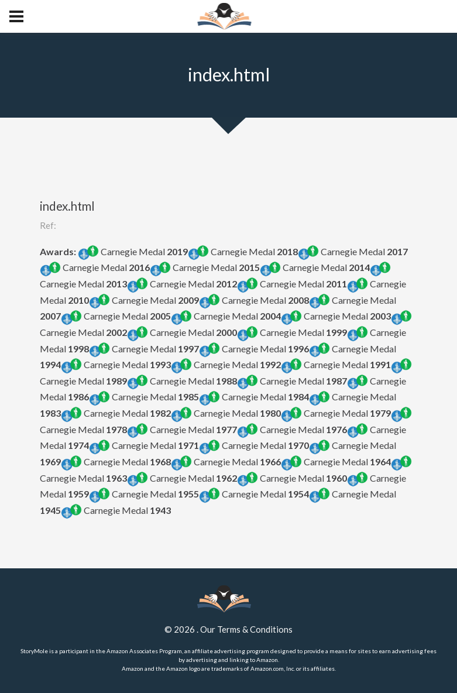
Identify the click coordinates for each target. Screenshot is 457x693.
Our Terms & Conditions (246, 629)
